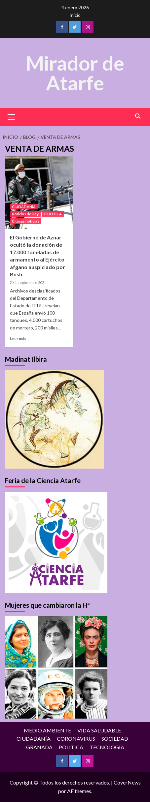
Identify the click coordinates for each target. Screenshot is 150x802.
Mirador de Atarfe (75, 73)
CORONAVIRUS (76, 738)
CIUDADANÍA (24, 206)
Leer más (18, 338)
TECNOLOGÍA (107, 747)
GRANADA (39, 747)
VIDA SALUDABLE (99, 730)
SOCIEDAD (114, 738)
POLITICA (53, 214)
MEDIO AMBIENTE (47, 730)
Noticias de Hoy (25, 214)
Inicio (75, 15)
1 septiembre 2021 (30, 282)
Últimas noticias (25, 221)
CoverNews (127, 782)
